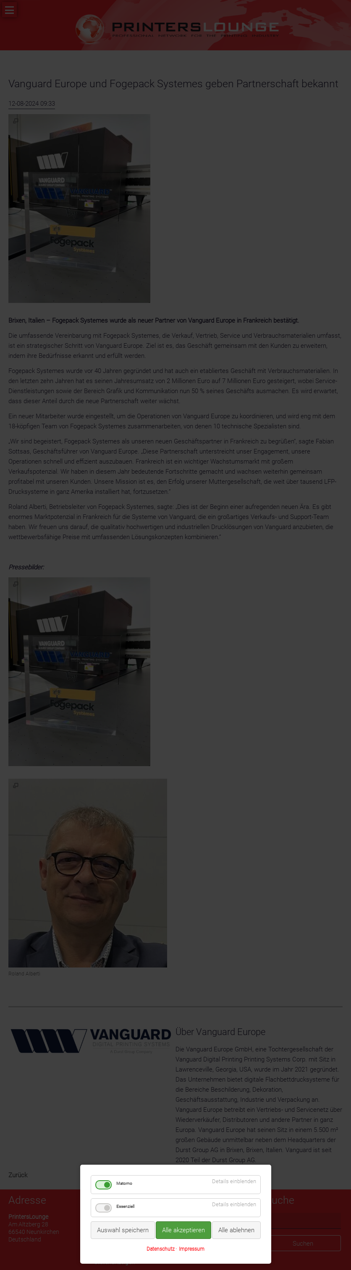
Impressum (191, 1249)
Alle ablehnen (236, 1230)
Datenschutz (161, 1249)
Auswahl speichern (123, 1230)
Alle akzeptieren (183, 1230)
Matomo (124, 1183)
